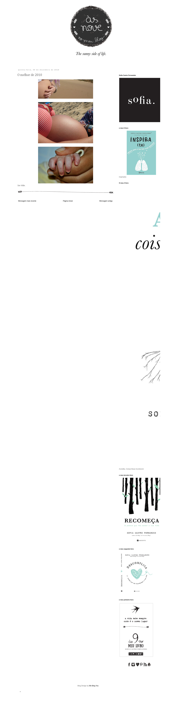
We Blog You (94, 686)
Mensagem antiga (105, 201)
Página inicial (68, 201)
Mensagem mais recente (27, 201)
